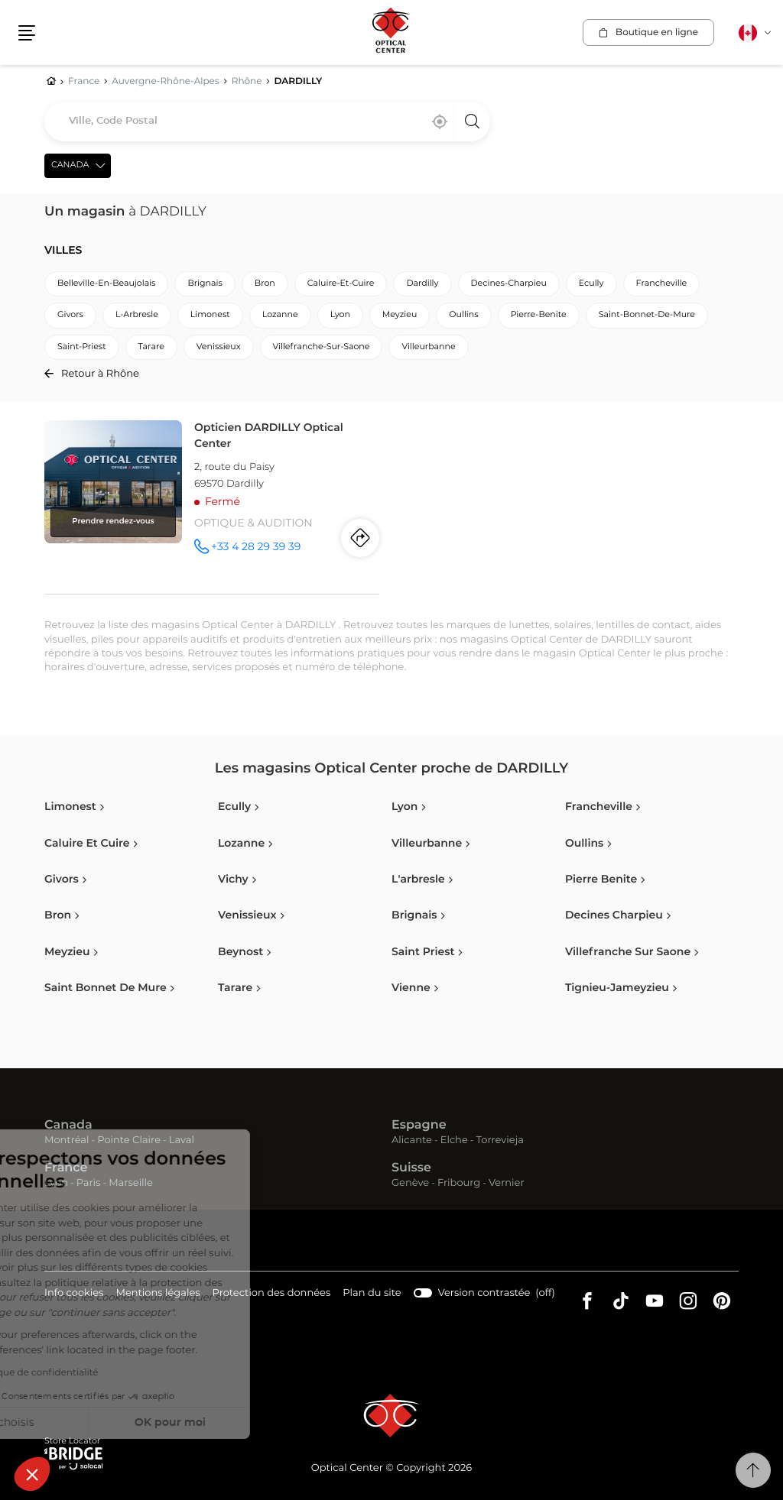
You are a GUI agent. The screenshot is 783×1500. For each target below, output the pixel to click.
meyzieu (399, 315)
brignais (204, 284)
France (65, 1168)
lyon (340, 315)
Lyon (56, 1183)
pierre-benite (539, 315)
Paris (88, 1183)
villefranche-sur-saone (321, 347)
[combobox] (267, 121)
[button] (32, 1474)
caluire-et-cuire (341, 284)
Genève (410, 1183)
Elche (454, 1140)
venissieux (219, 347)
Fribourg (458, 1183)
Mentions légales (157, 1294)
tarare (151, 347)
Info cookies (73, 1294)
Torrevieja (500, 1140)
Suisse (411, 1168)
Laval (181, 1140)
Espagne (419, 1125)
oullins (463, 315)
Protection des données (272, 1294)
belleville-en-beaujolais (106, 284)
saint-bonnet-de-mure (647, 315)
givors (70, 315)
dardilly (422, 284)
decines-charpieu (509, 284)
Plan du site (372, 1293)
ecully (591, 284)
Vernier (507, 1183)
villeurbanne (428, 347)
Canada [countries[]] (70, 165)
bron (265, 284)
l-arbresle (136, 315)
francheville (661, 284)
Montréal (66, 1140)
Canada (68, 1125)
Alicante (412, 1140)
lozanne (280, 315)
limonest (210, 315)
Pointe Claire (129, 1140)
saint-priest (81, 347)
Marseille (131, 1183)
